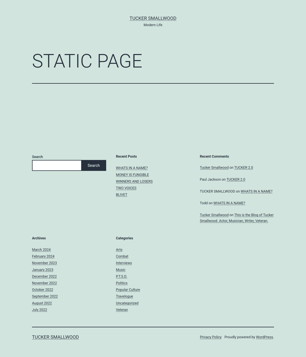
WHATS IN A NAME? (132, 168)
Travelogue (124, 296)
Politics (121, 283)
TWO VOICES (126, 188)
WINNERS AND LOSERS (134, 181)
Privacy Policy (210, 337)
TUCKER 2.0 (243, 167)
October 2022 (42, 290)
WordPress (264, 337)
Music (120, 270)
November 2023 (44, 263)
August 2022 (42, 303)
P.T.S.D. (121, 276)
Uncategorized (127, 303)
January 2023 (42, 270)
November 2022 (44, 283)
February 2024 (43, 256)
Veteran (122, 310)
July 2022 (39, 310)
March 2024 (41, 250)
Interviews (124, 263)
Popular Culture (128, 290)
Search (37, 157)
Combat (122, 256)
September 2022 (45, 296)
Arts (119, 250)
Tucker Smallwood (153, 18)
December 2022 (44, 276)
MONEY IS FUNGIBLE (132, 175)
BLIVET (121, 195)
